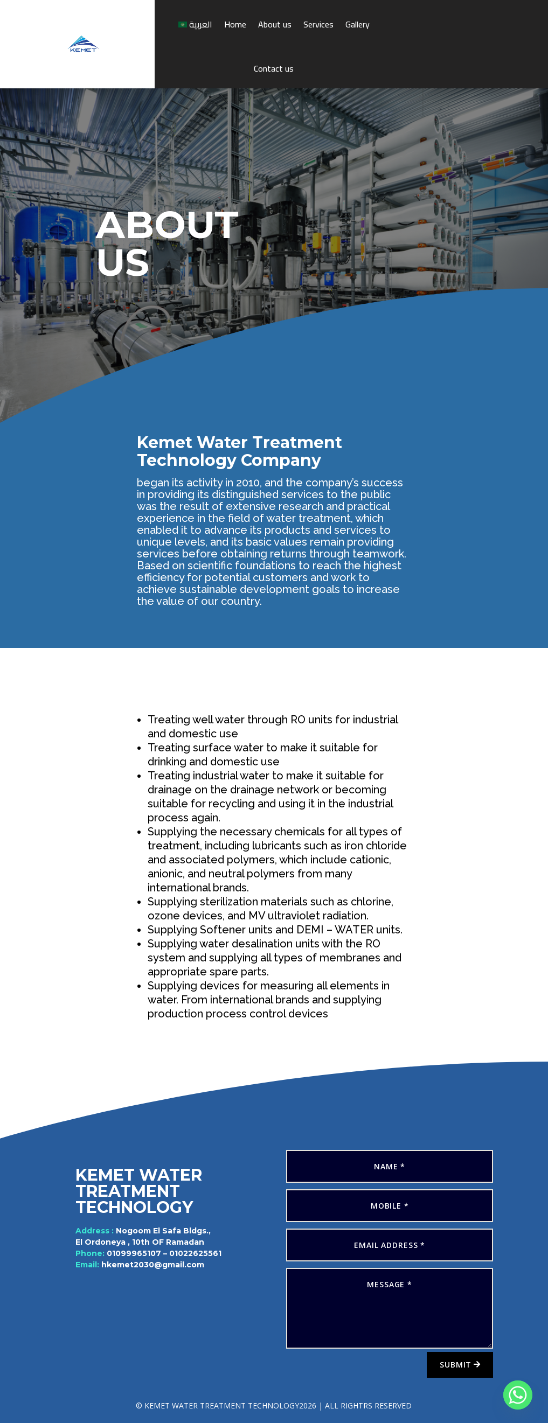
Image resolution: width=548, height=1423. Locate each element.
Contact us (274, 68)
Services (318, 24)
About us (275, 24)
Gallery (357, 24)
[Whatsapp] (517, 1395)
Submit (455, 1364)
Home (235, 24)
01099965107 (138, 1252)
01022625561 (188, 1252)
